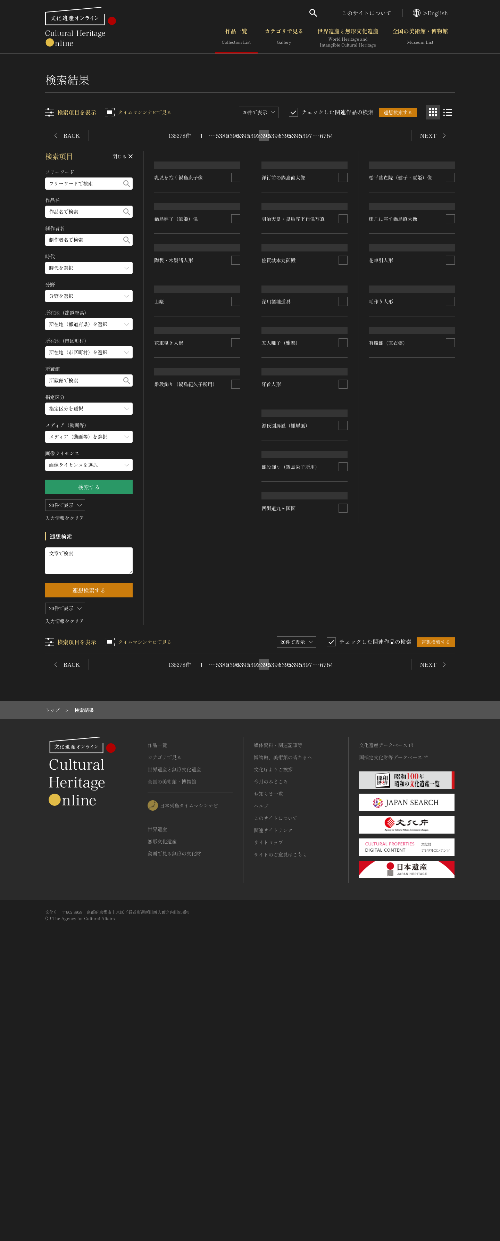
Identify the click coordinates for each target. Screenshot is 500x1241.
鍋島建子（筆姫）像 (176, 453)
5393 (264, 135)
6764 (326, 135)
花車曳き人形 (276, 670)
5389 (222, 135)
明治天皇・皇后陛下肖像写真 (293, 332)
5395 (285, 135)
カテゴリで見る (284, 38)
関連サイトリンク (273, 1108)
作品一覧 (236, 38)
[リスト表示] (447, 112)
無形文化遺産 (162, 1119)
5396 (295, 135)
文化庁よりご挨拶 (273, 1047)
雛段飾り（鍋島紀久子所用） (186, 784)
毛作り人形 (167, 720)
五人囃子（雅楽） (388, 548)
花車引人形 (167, 634)
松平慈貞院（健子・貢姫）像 (400, 295)
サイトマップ (268, 1120)
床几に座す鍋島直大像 (286, 485)
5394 (274, 135)
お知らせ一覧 (268, 1072)
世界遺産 (157, 1107)
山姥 (267, 579)
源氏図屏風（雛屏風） (286, 741)
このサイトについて (367, 13)
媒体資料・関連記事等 (278, 1023)
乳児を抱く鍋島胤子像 (179, 285)
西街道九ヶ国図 (386, 888)
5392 (253, 135)
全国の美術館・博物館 (420, 38)
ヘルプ (261, 1084)
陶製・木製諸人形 (174, 538)
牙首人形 (378, 633)
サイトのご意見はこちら (280, 1133)
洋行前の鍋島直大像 (284, 232)
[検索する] (127, 183)
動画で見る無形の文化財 (174, 1131)
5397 (305, 135)
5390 (232, 135)
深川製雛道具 (383, 463)
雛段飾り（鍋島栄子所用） (291, 805)
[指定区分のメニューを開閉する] (89, 409)
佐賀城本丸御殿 (386, 381)
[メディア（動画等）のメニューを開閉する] (89, 437)
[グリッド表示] (433, 112)
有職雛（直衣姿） (388, 725)
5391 (243, 135)
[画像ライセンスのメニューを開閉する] (89, 465)
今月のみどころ (271, 1060)
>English (430, 13)
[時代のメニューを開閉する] (89, 268)
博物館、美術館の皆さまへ (283, 1035)
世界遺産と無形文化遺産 (347, 38)
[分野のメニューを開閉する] (89, 296)
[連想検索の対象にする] (236, 285)
